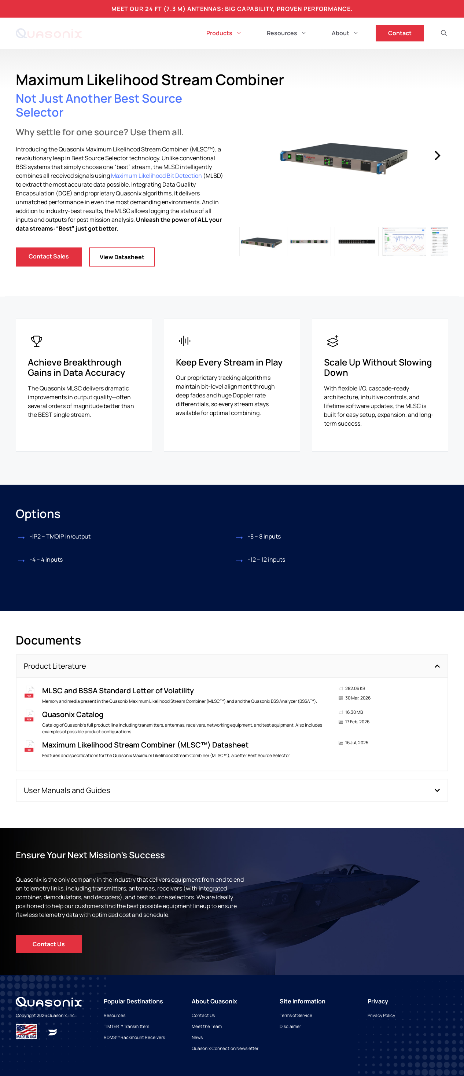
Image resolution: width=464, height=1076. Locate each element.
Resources (293, 33)
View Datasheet (122, 257)
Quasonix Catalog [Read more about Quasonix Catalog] (72, 714)
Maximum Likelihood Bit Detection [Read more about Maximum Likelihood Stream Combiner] (156, 176)
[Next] (436, 155)
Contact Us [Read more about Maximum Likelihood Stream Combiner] (49, 944)
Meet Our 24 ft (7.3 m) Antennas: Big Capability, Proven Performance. (232, 9)
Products (230, 33)
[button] (443, 33)
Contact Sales (49, 256)
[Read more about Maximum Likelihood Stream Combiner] (52, 1031)
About (351, 33)
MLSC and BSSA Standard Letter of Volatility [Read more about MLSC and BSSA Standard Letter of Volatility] (118, 690)
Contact (400, 33)
